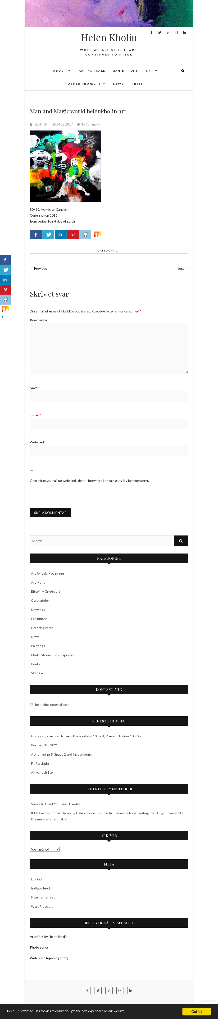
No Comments (91, 124)
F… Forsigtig (40, 764)
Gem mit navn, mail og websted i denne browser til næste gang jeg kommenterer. (89, 481)
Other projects (84, 83)
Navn (35, 388)
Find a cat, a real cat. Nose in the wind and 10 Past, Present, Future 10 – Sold (87, 737)
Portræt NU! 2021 (44, 746)
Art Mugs (38, 583)
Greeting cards (42, 628)
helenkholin (39, 124)
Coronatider (40, 601)
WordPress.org (42, 907)
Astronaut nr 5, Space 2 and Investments (61, 755)
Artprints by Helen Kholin (49, 937)
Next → (182, 268)
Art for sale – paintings (48, 574)
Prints (35, 664)
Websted (37, 442)
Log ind (36, 880)
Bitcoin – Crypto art (45, 592)
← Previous (38, 268)
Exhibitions (125, 70)
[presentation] (66, 495)
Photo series (39, 948)
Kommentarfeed (43, 898)
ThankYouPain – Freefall (62, 805)
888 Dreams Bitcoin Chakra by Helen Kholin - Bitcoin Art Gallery (78, 814)
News (118, 83)
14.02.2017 (63, 124)
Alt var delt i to (42, 773)
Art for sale (92, 70)
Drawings (38, 610)
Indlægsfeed (40, 889)
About (60, 70)
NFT (150, 70)
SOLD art (38, 673)
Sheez (35, 805)
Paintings (38, 646)
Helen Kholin (109, 37)
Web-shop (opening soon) (49, 959)
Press (137, 83)
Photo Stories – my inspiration (53, 655)
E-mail (35, 415)
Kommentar (38, 320)
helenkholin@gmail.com (49, 705)
